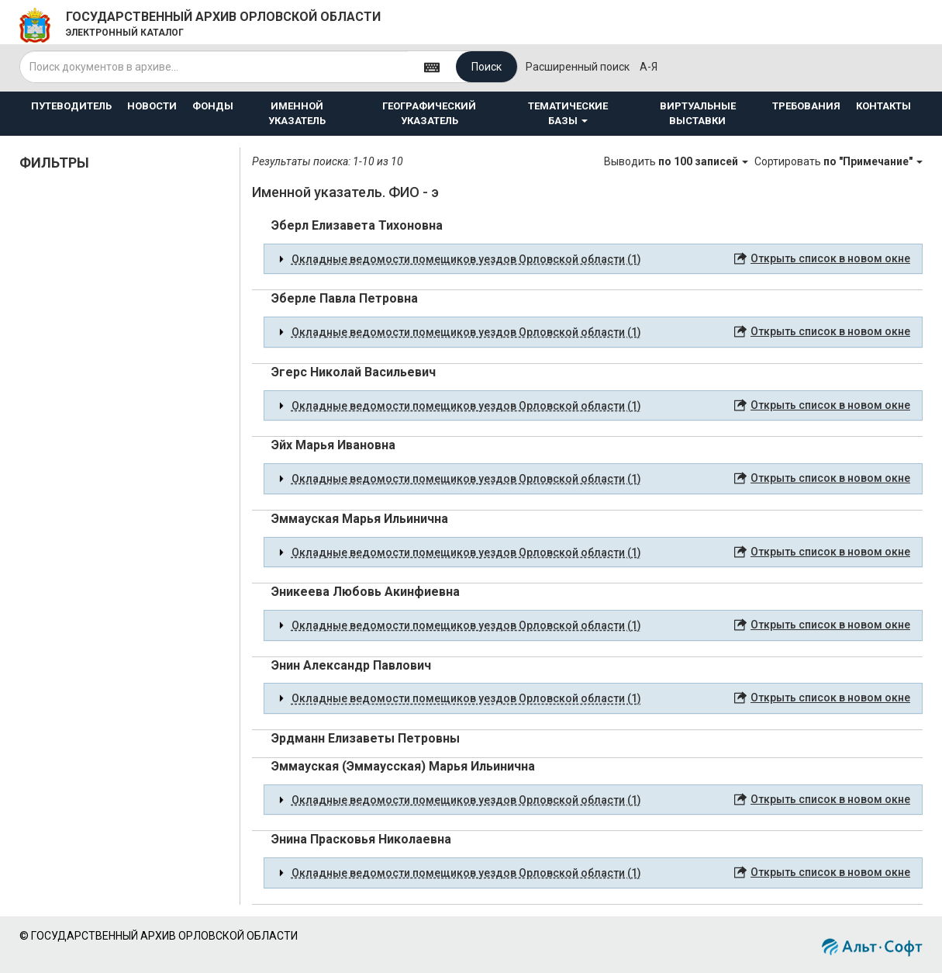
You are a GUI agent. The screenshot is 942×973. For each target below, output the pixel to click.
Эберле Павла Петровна (344, 298)
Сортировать (838, 161)
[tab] (593, 259)
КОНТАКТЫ (883, 106)
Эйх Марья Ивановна (333, 445)
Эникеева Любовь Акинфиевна (365, 591)
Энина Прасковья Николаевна (361, 839)
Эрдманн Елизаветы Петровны (365, 738)
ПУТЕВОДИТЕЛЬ (71, 106)
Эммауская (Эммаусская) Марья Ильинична (403, 766)
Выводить (677, 161)
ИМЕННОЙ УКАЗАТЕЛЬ (297, 113)
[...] (214, 66)
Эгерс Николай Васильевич (353, 372)
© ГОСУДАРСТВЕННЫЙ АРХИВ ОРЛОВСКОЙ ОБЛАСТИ (158, 936)
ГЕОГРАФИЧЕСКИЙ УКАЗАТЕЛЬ (429, 113)
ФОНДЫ (212, 106)
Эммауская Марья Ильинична (359, 518)
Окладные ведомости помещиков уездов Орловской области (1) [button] (466, 259)
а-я (648, 67)
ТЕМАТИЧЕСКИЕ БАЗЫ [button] (568, 113)
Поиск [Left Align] (486, 67)
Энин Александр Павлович (351, 665)
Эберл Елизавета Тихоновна (357, 225)
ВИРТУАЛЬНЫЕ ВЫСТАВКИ (698, 113)
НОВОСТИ (152, 106)
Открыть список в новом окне (830, 258)
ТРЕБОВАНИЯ (806, 106)
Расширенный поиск (578, 67)
